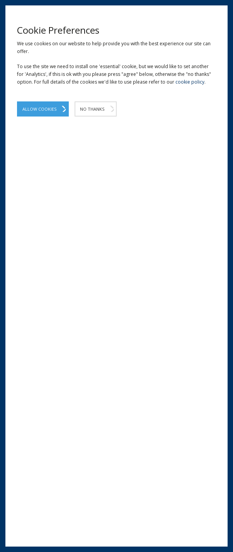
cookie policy (189, 82)
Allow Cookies (39, 109)
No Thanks (92, 109)
